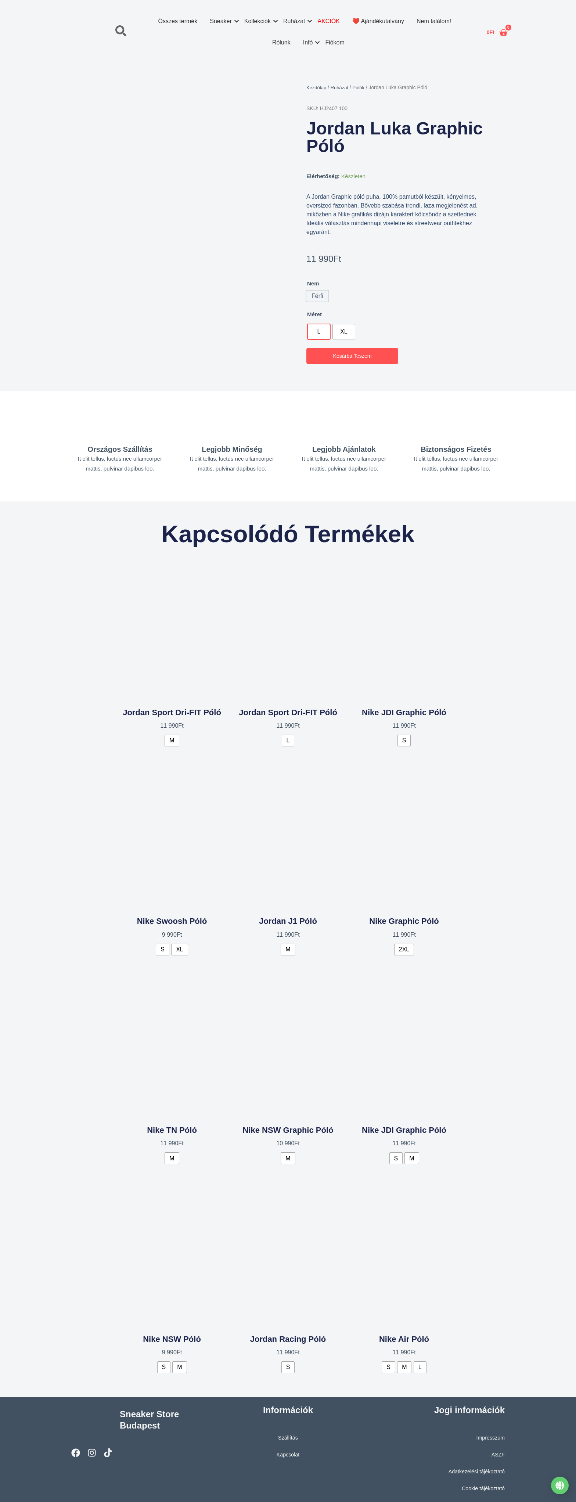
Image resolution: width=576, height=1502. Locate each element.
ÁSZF (498, 1452)
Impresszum (490, 1435)
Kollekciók (258, 21)
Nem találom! (433, 21)
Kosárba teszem (352, 356)
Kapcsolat (288, 1452)
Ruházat (295, 21)
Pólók (361, 87)
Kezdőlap (317, 87)
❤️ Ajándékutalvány (378, 21)
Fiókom (334, 42)
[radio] (319, 331)
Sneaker (222, 21)
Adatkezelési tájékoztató (475, 1469)
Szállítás (288, 1435)
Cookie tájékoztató (482, 1486)
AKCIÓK (328, 21)
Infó (309, 42)
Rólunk (281, 42)
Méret (314, 314)
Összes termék (177, 21)
